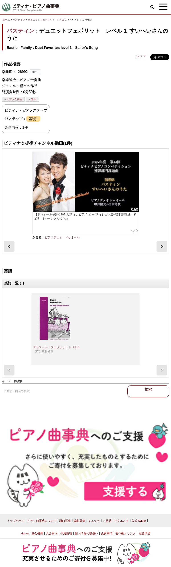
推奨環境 (144, 533)
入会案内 (51, 533)
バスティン (19, 19)
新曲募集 (65, 520)
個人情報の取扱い (86, 533)
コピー (35, 72)
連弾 (33, 99)
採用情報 (66, 533)
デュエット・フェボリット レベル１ (56, 347)
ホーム (6, 19)
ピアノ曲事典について (41, 520)
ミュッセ (94, 520)
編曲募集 (79, 520)
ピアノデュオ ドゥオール (62, 237)
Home (24, 533)
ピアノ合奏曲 (14, 99)
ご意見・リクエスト (116, 520)
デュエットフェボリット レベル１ (48, 19)
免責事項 (106, 533)
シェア (141, 56)
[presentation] (9, 246)
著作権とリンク (125, 533)
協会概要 (37, 533)
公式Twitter (139, 520)
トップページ (15, 520)
